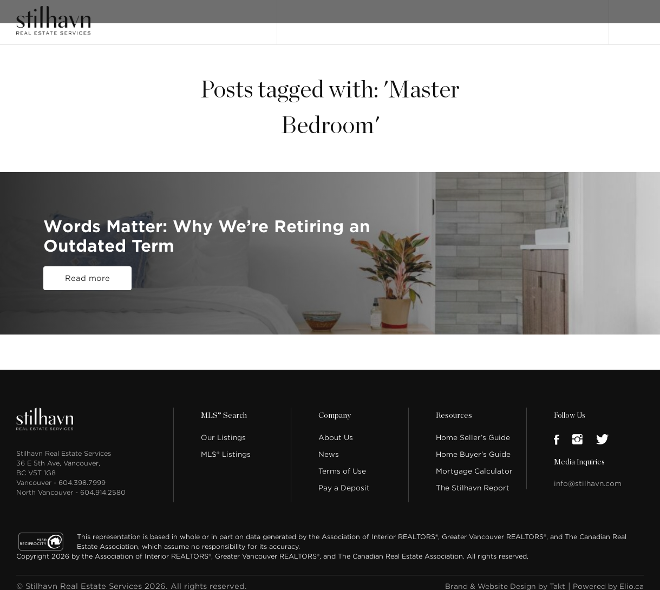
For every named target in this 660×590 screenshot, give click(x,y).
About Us (335, 430)
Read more (87, 278)
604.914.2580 (103, 485)
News (328, 447)
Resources (453, 408)
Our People (456, 18)
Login (632, 17)
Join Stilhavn (560, 18)
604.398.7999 (82, 475)
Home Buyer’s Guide (473, 447)
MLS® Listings (226, 447)
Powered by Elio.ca (604, 578)
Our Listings (309, 18)
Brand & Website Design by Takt (493, 578)
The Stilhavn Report (472, 480)
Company (334, 408)
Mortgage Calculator (474, 464)
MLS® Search (366, 18)
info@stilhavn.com (588, 476)
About (412, 18)
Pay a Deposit (344, 480)
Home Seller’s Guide (473, 430)
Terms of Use (342, 464)
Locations (506, 18)
